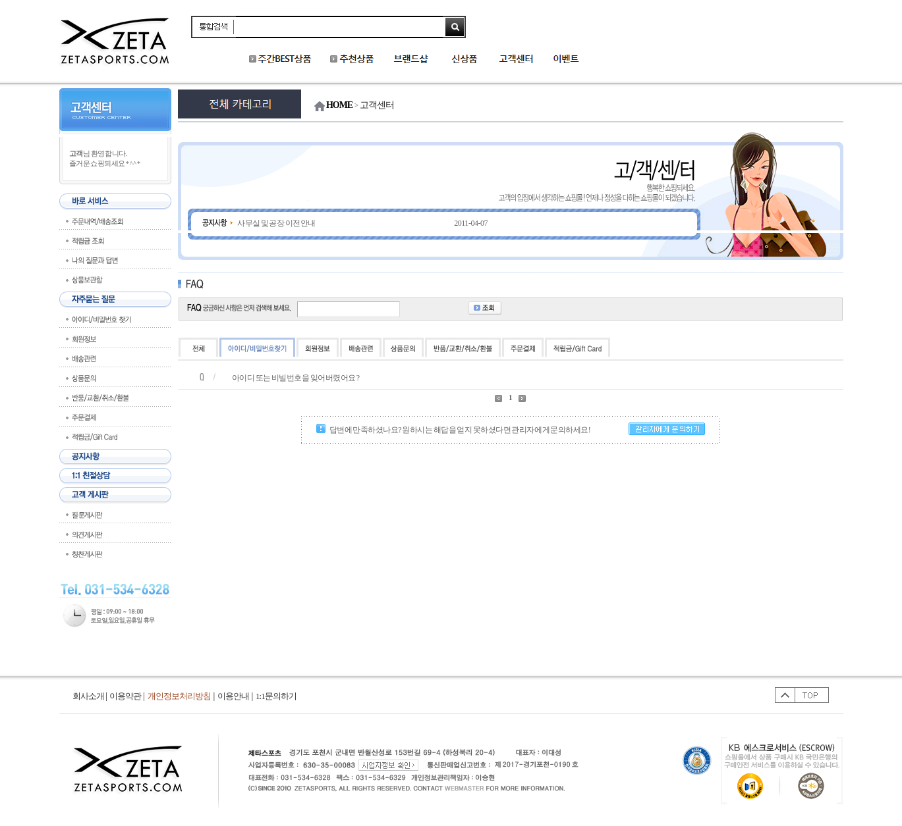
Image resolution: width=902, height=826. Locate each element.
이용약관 (125, 696)
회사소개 (90, 696)
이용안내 (233, 696)
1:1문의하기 (276, 696)
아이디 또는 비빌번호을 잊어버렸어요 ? (296, 377)
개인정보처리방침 (179, 696)
